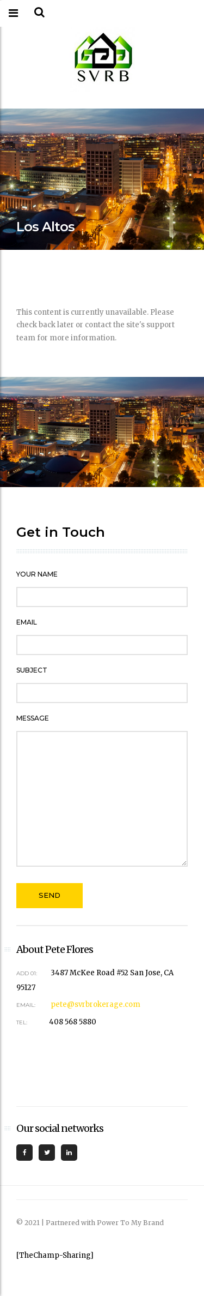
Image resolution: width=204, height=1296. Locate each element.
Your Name (37, 574)
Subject (31, 670)
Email (26, 622)
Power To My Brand (130, 1223)
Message (32, 718)
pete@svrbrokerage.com (95, 1004)
